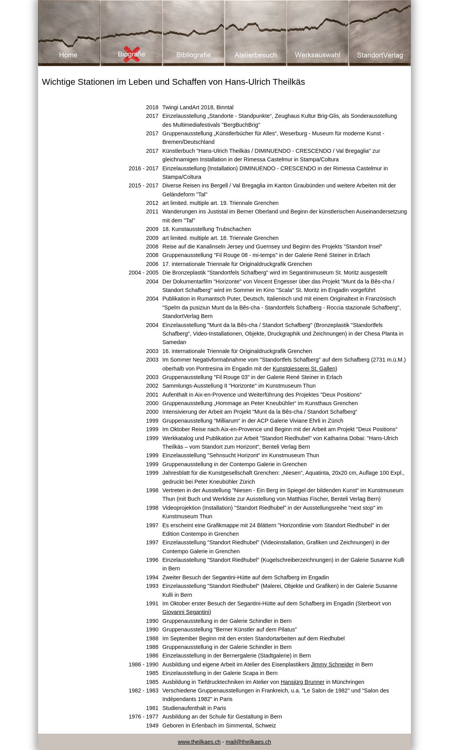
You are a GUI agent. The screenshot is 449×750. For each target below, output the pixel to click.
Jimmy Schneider (332, 664)
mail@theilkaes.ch (248, 742)
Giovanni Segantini (185, 612)
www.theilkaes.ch (199, 742)
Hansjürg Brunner (303, 682)
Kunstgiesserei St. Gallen (304, 368)
